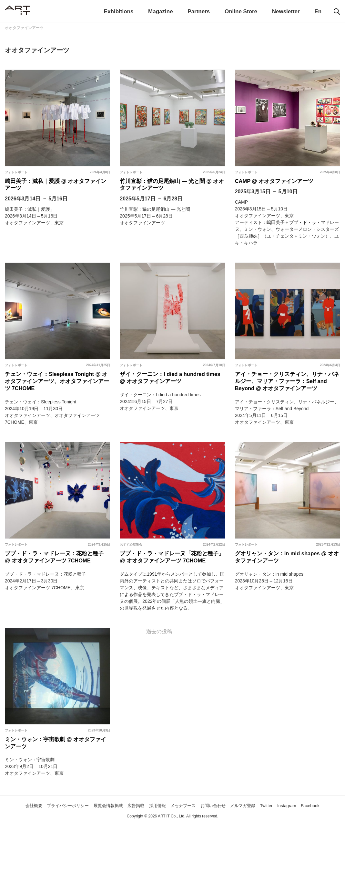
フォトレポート (16, 172)
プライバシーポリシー (62, 845)
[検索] (337, 11)
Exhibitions (119, 11)
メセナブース (199, 845)
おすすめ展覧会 (131, 565)
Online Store (241, 11)
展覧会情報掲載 (111, 845)
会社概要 (21, 845)
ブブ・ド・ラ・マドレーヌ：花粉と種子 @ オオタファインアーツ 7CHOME (56, 585)
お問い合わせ (235, 845)
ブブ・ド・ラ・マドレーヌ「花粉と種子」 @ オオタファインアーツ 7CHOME (171, 585)
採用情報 (169, 845)
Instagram (322, 845)
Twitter (298, 845)
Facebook (172, 855)
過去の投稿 (159, 666)
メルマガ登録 (271, 845)
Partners (199, 11)
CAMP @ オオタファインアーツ (281, 182)
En (317, 11)
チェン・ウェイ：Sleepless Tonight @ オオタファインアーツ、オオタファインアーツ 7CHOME (57, 388)
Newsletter (286, 11)
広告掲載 (144, 845)
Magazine (160, 11)
